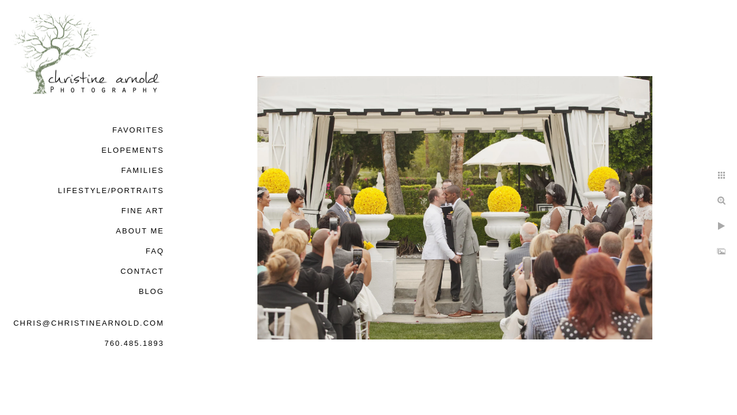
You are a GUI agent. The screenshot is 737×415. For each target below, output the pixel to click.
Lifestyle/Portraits (111, 190)
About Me (140, 231)
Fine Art (142, 210)
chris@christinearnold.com (88, 323)
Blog (151, 291)
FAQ (155, 251)
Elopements (132, 150)
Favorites (138, 130)
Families (142, 170)
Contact (142, 271)
